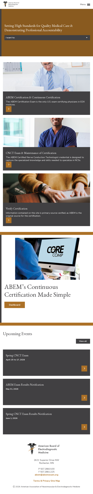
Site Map (55, 480)
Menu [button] (85, 4)
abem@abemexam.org (46, 474)
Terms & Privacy (41, 480)
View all (83, 341)
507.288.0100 (47, 468)
